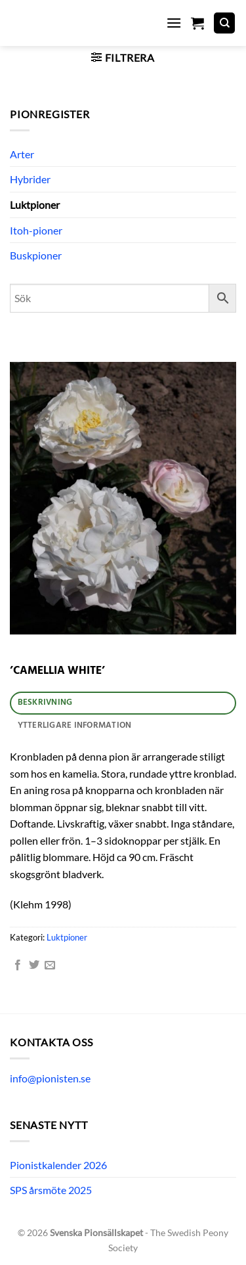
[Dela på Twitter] (34, 965)
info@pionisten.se (50, 1078)
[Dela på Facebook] (17, 965)
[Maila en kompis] (50, 965)
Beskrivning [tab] (45, 702)
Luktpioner (35, 204)
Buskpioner (36, 255)
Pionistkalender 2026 (58, 1165)
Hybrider (30, 179)
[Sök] (224, 23)
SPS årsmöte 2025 (51, 1190)
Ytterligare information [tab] (75, 725)
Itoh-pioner (36, 230)
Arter (22, 154)
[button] (174, 23)
